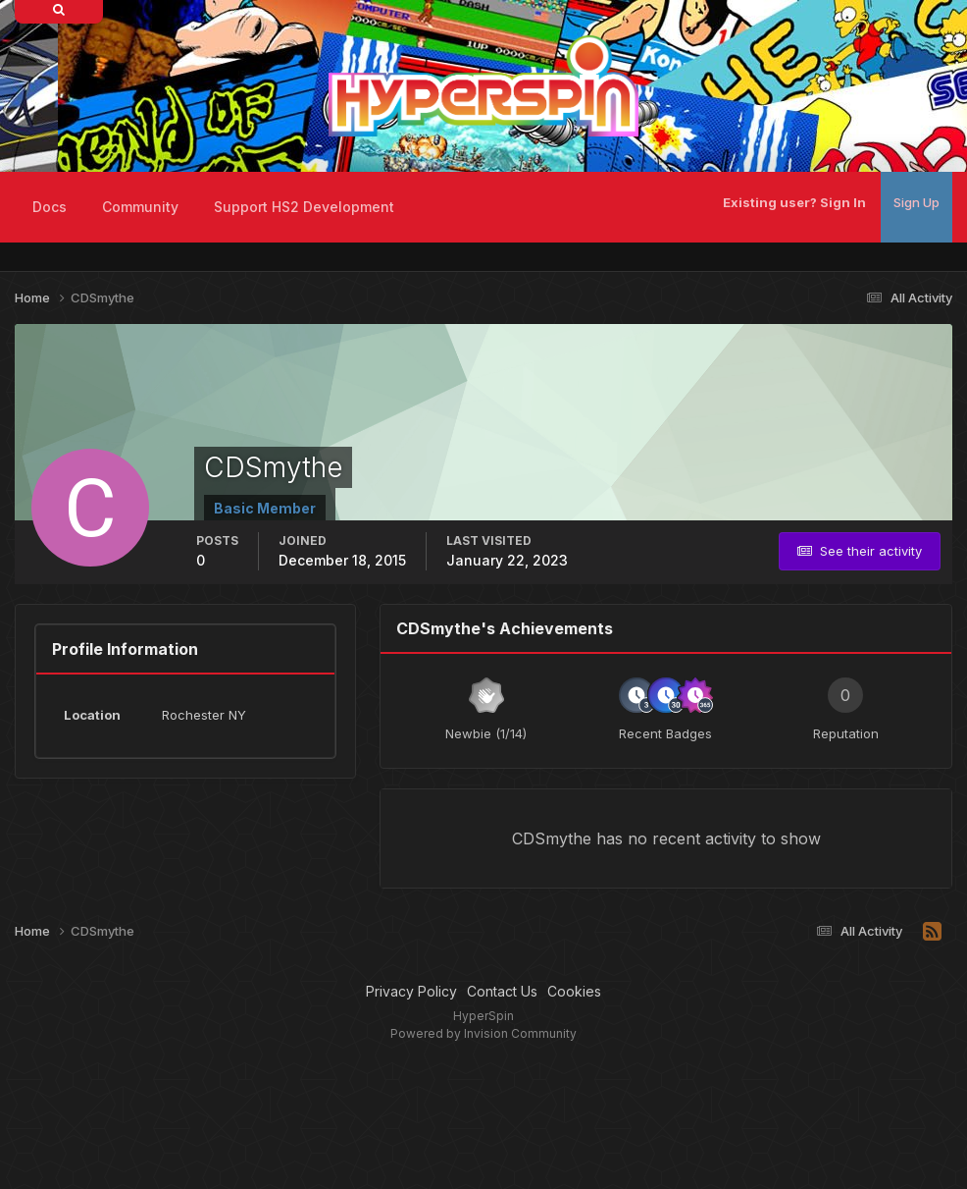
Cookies (574, 991)
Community (140, 206)
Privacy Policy (411, 991)
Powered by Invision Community (483, 1033)
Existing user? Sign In (794, 202)
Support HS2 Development (304, 206)
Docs (49, 206)
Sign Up (916, 202)
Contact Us (502, 991)
